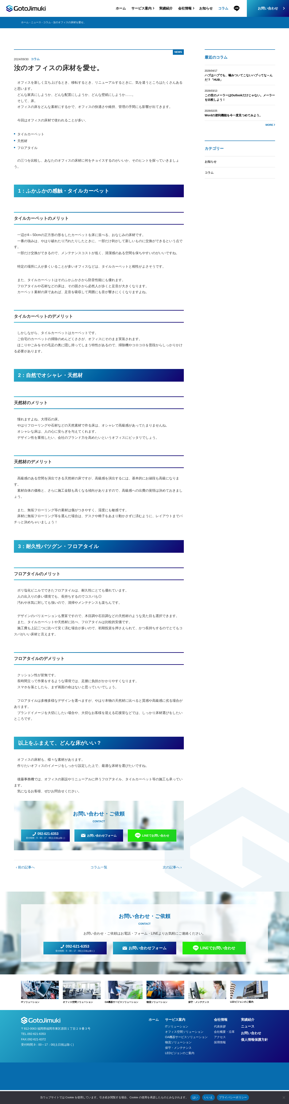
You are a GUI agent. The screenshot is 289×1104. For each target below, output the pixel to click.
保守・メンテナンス (178, 1047)
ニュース (36, 22)
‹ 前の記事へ (25, 867)
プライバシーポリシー (233, 1097)
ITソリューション (176, 1026)
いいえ (208, 1097)
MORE (269, 124)
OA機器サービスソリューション (186, 1037)
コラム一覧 (98, 867)
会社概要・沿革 (224, 1031)
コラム (223, 8)
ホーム (121, 8)
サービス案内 (175, 1019)
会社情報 (220, 1019)
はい (195, 1097)
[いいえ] (284, 1097)
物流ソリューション (178, 1042)
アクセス (220, 1037)
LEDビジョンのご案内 (179, 1053)
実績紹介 (166, 8)
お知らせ (206, 8)
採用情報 (220, 1042)
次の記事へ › (172, 867)
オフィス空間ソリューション (184, 1031)
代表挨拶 (220, 1026)
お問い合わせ (268, 8)
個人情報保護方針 (254, 1039)
